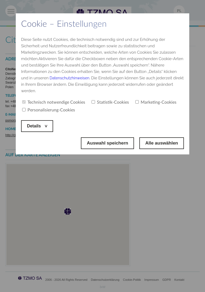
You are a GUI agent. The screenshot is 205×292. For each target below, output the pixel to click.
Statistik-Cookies (110, 102)
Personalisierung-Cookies (48, 110)
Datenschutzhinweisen (70, 78)
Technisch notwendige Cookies (53, 102)
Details (35, 126)
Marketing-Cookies (155, 102)
